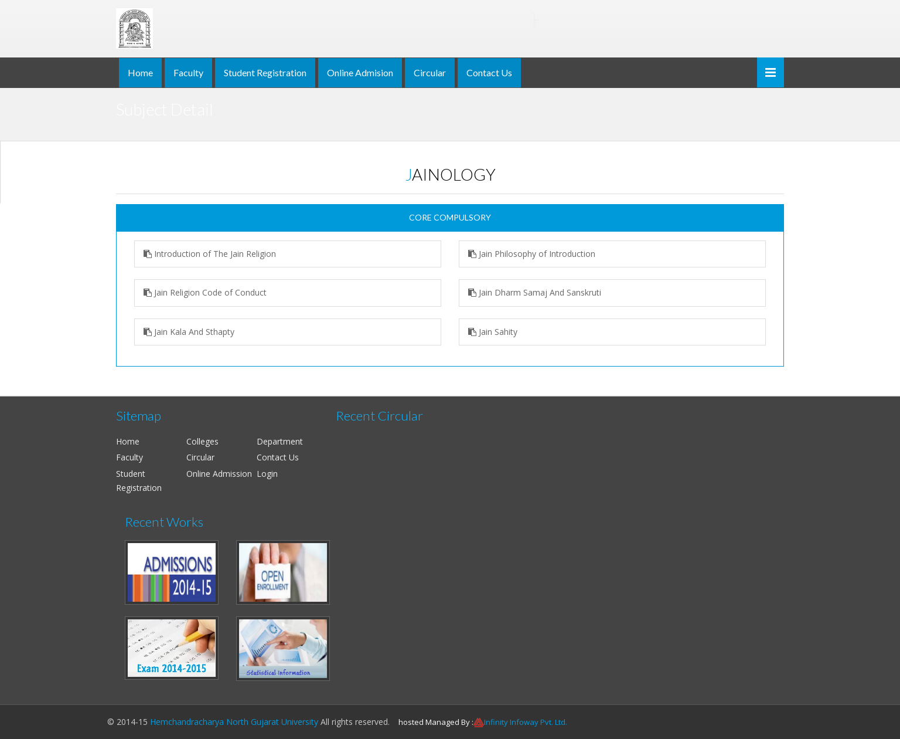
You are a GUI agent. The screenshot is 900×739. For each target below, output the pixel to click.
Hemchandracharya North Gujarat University (234, 721)
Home (140, 72)
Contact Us (489, 72)
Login (267, 473)
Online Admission (219, 473)
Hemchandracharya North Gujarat (358, 20)
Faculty (188, 72)
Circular (430, 72)
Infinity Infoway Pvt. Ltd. (525, 722)
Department (280, 441)
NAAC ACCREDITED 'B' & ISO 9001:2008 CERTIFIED (358, 41)
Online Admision (360, 72)
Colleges (202, 441)
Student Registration (265, 72)
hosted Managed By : (435, 722)
